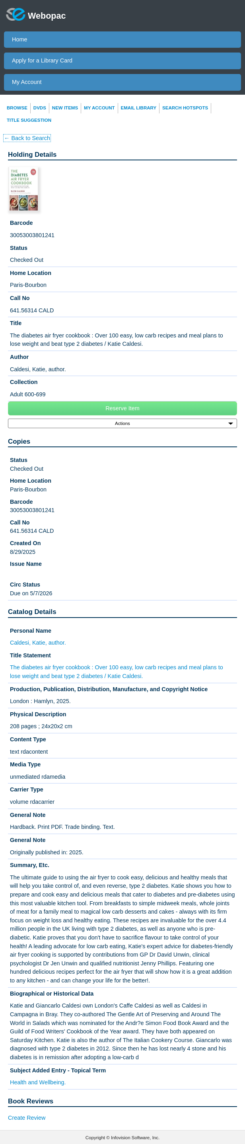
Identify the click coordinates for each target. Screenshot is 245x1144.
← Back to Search (27, 138)
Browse (17, 107)
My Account (26, 82)
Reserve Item (122, 408)
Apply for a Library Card (42, 60)
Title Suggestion (29, 120)
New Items (65, 107)
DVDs (39, 107)
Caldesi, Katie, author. (38, 642)
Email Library (139, 107)
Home (19, 39)
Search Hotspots (185, 107)
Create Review (26, 1118)
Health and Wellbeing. (38, 1082)
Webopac (36, 14)
